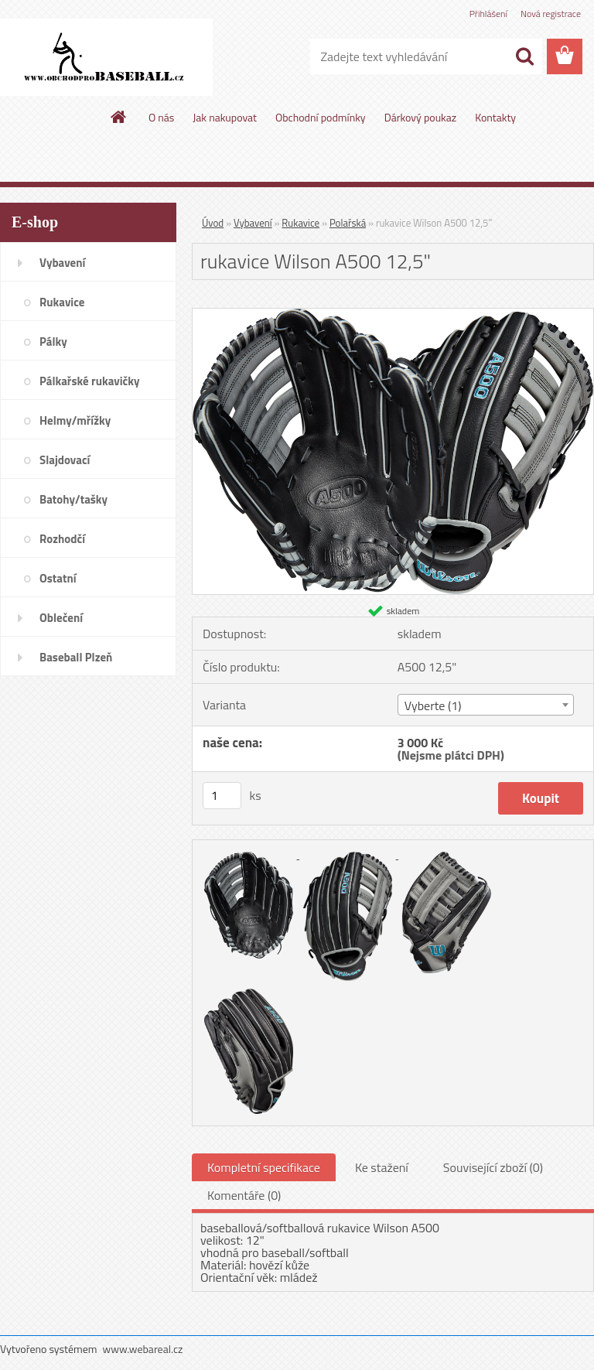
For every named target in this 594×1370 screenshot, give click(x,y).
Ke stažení (381, 1167)
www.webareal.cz (143, 1349)
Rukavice (300, 223)
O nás (161, 117)
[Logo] (106, 57)
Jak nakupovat (225, 117)
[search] (524, 56)
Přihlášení (488, 13)
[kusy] (222, 795)
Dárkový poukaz (420, 117)
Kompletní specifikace (263, 1167)
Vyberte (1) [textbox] (433, 705)
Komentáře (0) (244, 1195)
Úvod (213, 223)
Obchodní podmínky (320, 117)
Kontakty (495, 117)
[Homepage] (119, 117)
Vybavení (253, 223)
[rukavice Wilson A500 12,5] (393, 315)
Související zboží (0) (493, 1167)
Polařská (347, 223)
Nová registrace (551, 13)
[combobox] (486, 705)
